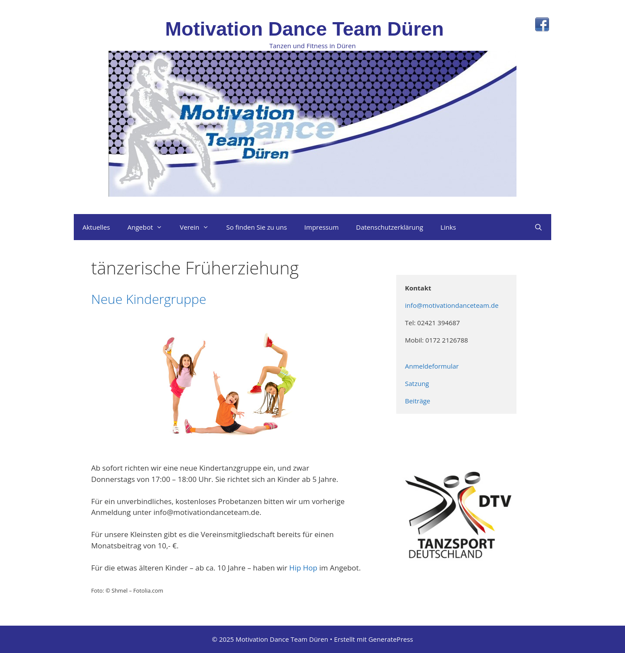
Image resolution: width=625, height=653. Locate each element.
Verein (198, 227)
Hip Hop (303, 568)
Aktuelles (96, 227)
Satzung (418, 383)
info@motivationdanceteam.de (452, 305)
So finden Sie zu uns (256, 227)
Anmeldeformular (433, 366)
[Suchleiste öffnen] (538, 227)
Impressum (321, 227)
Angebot (149, 227)
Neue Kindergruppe (148, 299)
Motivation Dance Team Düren (304, 29)
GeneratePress (390, 639)
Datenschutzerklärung (389, 227)
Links (448, 227)
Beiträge (417, 400)
